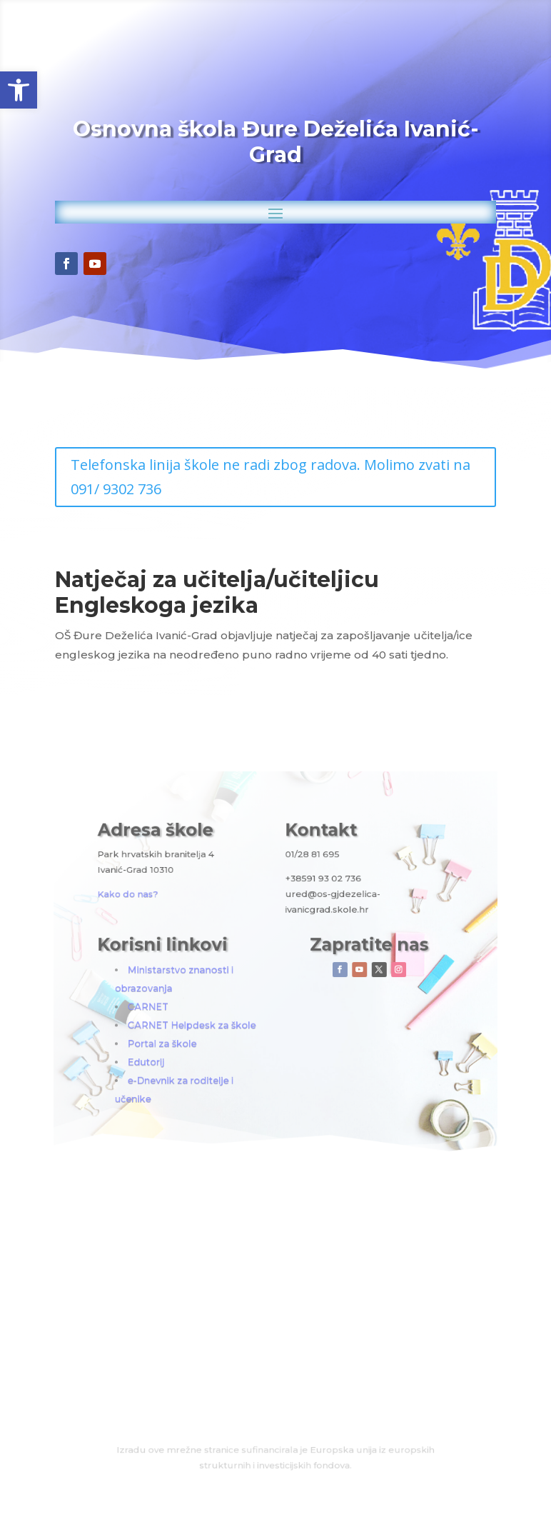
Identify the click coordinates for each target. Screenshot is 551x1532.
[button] (18, 90)
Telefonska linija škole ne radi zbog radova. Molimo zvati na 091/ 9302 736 (271, 477)
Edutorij (192, 1029)
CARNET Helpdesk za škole (222, 1005)
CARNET (194, 993)
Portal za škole (203, 1017)
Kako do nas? (180, 921)
